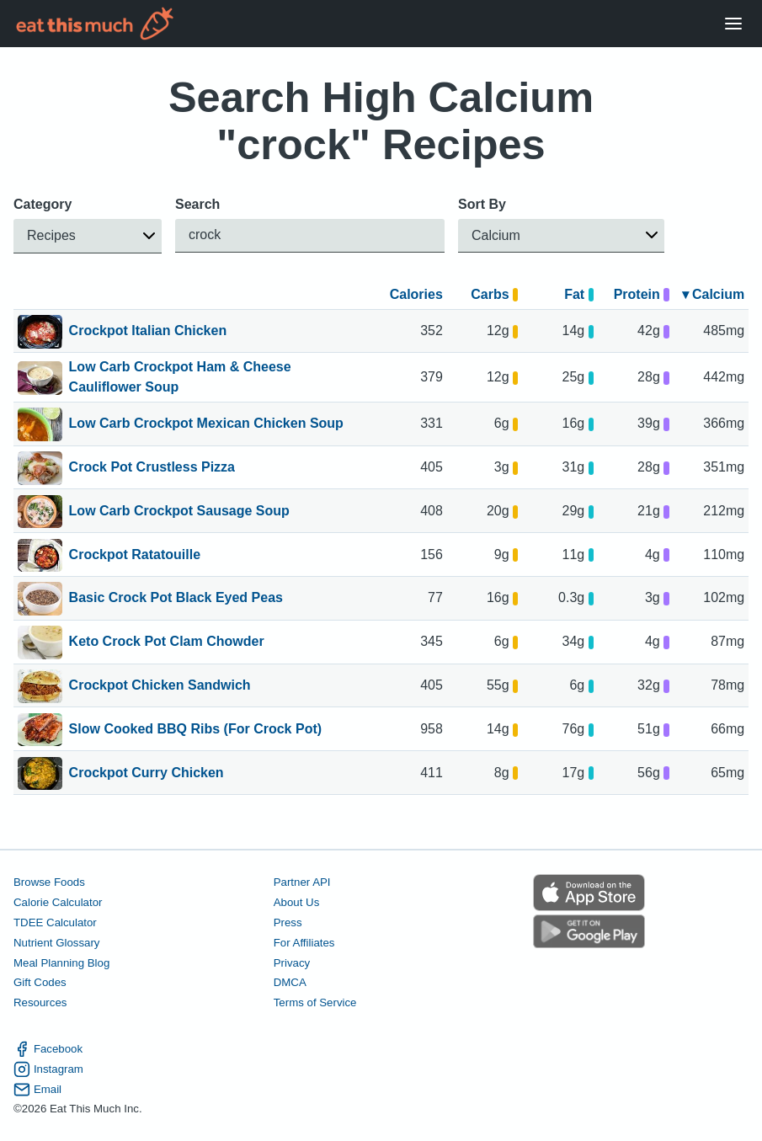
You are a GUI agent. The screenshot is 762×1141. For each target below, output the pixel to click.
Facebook (48, 1049)
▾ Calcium (713, 294)
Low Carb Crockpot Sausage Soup (179, 512)
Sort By (482, 204)
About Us (297, 902)
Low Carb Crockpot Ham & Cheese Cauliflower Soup (180, 377)
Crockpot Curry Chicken (146, 774)
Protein (641, 294)
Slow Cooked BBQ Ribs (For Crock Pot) (195, 730)
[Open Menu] (733, 24)
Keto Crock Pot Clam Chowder (166, 642)
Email (37, 1088)
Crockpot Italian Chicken (148, 332)
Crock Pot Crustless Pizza (152, 468)
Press (288, 922)
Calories (416, 294)
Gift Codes (40, 982)
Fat (579, 294)
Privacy (292, 962)
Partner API (302, 882)
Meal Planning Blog (61, 962)
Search (197, 204)
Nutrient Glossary (56, 942)
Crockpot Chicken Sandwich (160, 686)
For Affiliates (304, 942)
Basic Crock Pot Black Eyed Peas (176, 599)
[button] (87, 236)
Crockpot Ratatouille (134, 556)
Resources (40, 1002)
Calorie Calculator (57, 902)
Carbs (494, 294)
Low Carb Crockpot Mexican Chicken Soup (206, 424)
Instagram (48, 1069)
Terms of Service (315, 1002)
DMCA (290, 982)
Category (42, 204)
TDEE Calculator (55, 922)
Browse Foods (49, 882)
